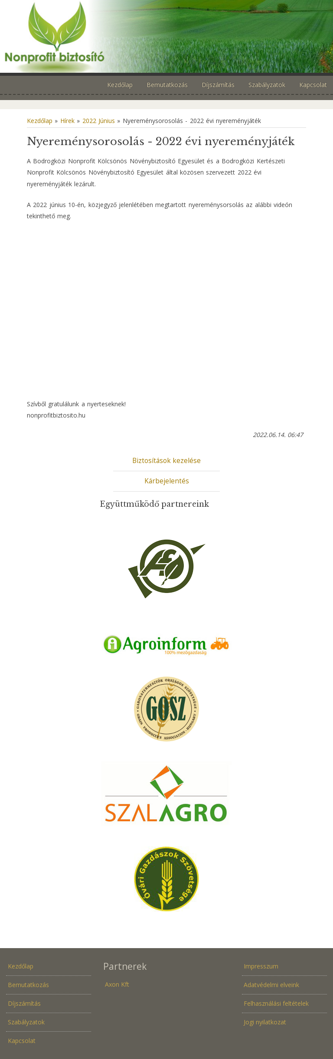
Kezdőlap (39, 121)
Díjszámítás (24, 1003)
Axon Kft (117, 984)
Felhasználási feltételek (276, 1003)
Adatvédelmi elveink (271, 985)
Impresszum (261, 966)
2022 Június (98, 121)
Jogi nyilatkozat (265, 1022)
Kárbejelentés (166, 481)
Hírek (67, 121)
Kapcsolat (22, 1040)
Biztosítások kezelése (166, 460)
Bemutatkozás (28, 985)
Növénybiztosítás (166, 36)
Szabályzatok (26, 1022)
